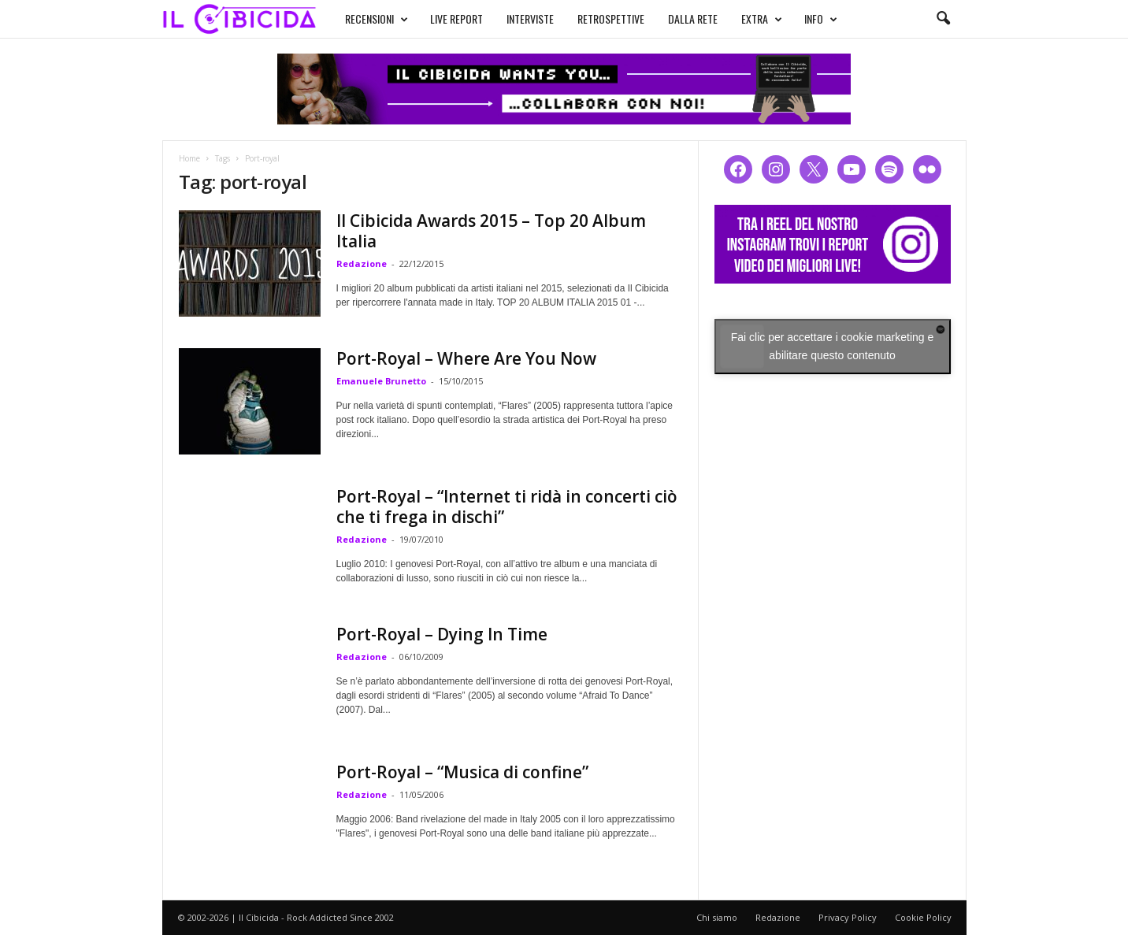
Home (189, 158)
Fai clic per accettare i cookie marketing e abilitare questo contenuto (832, 346)
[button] (943, 19)
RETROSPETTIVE (610, 18)
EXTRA (761, 19)
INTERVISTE (530, 18)
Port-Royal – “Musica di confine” (462, 772)
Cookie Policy (923, 917)
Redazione (361, 263)
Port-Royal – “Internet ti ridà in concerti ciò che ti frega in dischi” (506, 506)
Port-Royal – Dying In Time (441, 634)
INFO (820, 19)
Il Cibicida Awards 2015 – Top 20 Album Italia (491, 231)
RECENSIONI (376, 19)
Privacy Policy (847, 917)
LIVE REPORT (456, 18)
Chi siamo (716, 917)
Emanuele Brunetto (381, 381)
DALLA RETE (693, 18)
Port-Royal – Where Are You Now (466, 358)
